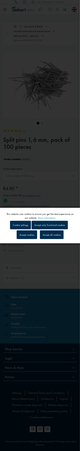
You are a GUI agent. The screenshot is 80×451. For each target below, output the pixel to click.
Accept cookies (26, 234)
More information (46, 218)
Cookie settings (20, 225)
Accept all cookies (52, 234)
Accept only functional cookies (49, 225)
